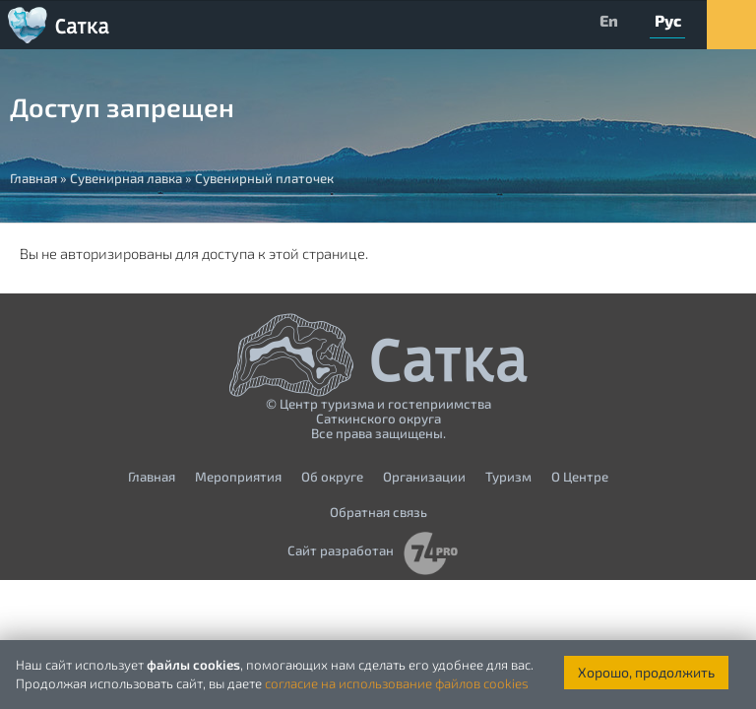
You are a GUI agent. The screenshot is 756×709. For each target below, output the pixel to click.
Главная (151, 477)
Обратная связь (378, 512)
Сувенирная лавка (126, 178)
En (608, 20)
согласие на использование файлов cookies (397, 683)
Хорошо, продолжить (646, 672)
